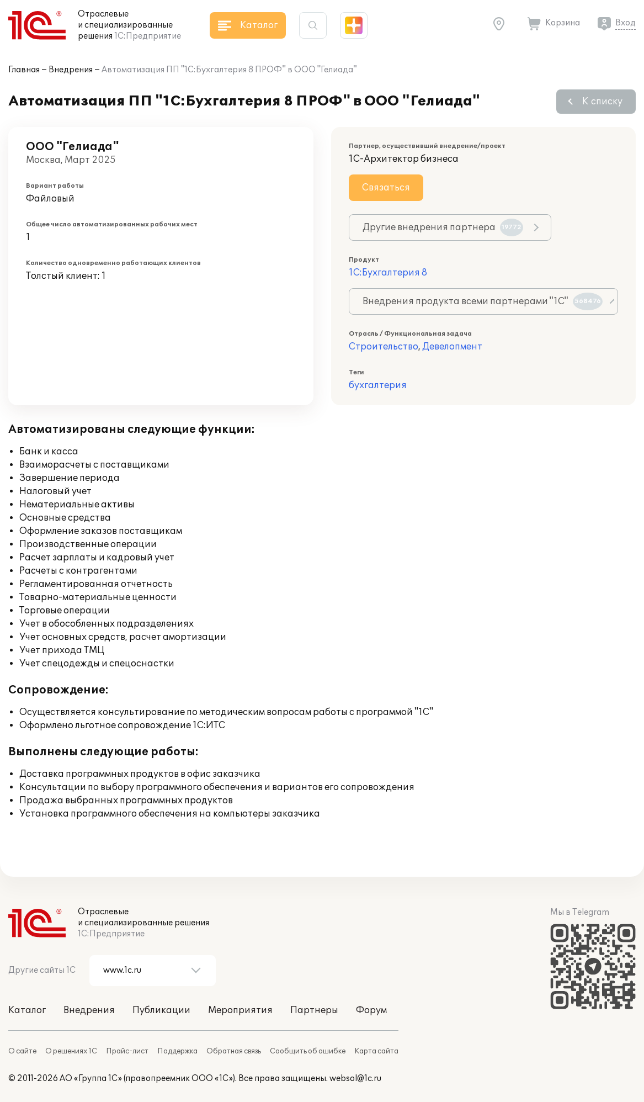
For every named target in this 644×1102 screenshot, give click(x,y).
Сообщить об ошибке (307, 1051)
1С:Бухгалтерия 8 (388, 272)
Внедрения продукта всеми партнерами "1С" (483, 301)
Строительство (383, 346)
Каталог (27, 1010)
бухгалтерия (378, 385)
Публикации (161, 1010)
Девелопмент (452, 346)
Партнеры (314, 1010)
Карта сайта (376, 1051)
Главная (24, 70)
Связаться (386, 187)
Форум (371, 1010)
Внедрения (71, 70)
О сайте (22, 1051)
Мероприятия (240, 1010)
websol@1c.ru (355, 1078)
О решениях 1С (71, 1051)
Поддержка (177, 1051)
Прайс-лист (127, 1051)
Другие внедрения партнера (443, 227)
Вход (625, 23)
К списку (602, 101)
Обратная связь (233, 1051)
